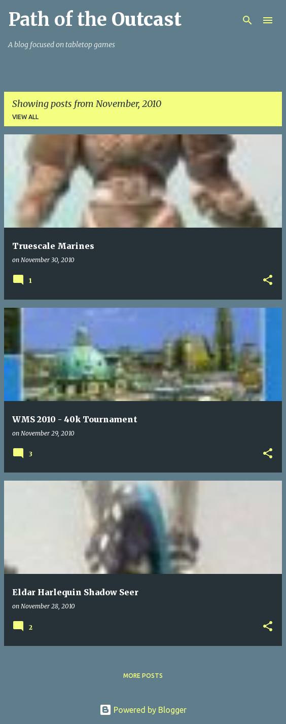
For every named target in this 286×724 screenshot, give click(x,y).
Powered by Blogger (143, 709)
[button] (268, 280)
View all (25, 117)
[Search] (247, 20)
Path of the (95, 19)
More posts (143, 675)
